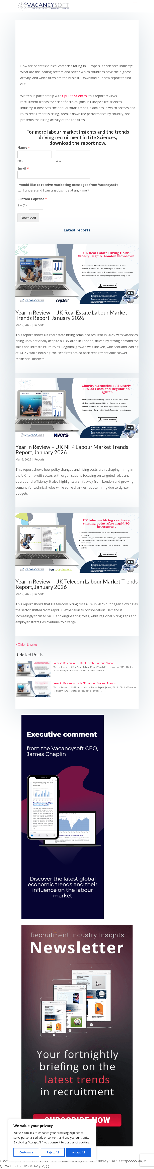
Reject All (53, 1152)
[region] (52, 1140)
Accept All (78, 1152)
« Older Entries (26, 644)
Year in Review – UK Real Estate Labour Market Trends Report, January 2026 (71, 315)
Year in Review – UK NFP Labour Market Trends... (86, 683)
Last (58, 160)
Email (23, 168)
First (19, 160)
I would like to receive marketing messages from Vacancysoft (67, 185)
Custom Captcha (32, 199)
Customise (26, 1152)
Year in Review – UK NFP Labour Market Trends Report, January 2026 (71, 449)
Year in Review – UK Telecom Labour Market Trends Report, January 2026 (76, 584)
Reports (39, 325)
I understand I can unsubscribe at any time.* (56, 190)
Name (23, 148)
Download (28, 218)
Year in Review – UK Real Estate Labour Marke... (85, 663)
